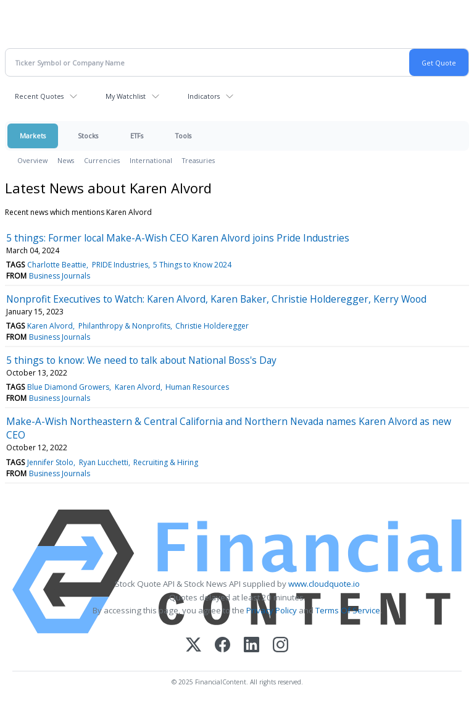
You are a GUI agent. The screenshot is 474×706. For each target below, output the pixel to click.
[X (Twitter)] (193, 646)
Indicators (204, 96)
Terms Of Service (347, 610)
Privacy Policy (271, 610)
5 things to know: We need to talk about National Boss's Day (141, 360)
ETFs (136, 135)
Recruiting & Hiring (165, 462)
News (65, 160)
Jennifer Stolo (50, 462)
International (151, 160)
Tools (183, 135)
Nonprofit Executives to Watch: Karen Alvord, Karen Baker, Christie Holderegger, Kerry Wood (216, 299)
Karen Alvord (50, 326)
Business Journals (59, 276)
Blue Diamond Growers (68, 387)
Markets (33, 135)
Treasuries (198, 160)
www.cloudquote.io (324, 583)
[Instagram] (280, 646)
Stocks (88, 135)
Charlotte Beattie (56, 264)
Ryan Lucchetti (103, 462)
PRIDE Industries (120, 264)
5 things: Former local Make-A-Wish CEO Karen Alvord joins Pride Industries (177, 238)
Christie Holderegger (212, 326)
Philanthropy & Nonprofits (124, 326)
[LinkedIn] (251, 646)
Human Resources (197, 387)
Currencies (102, 160)
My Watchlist (126, 96)
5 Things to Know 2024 (192, 264)
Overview (32, 160)
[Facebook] (222, 646)
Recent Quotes (39, 96)
